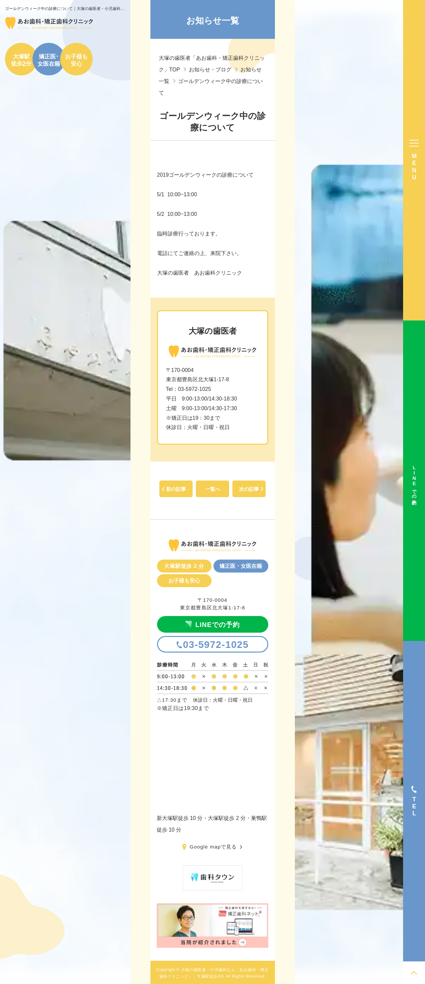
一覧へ (212, 489)
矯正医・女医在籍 (240, 566)
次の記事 (249, 489)
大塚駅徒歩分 (21, 60)
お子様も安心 (76, 60)
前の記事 (176, 489)
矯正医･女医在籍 (49, 60)
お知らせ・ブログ (210, 69)
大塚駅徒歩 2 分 (184, 566)
